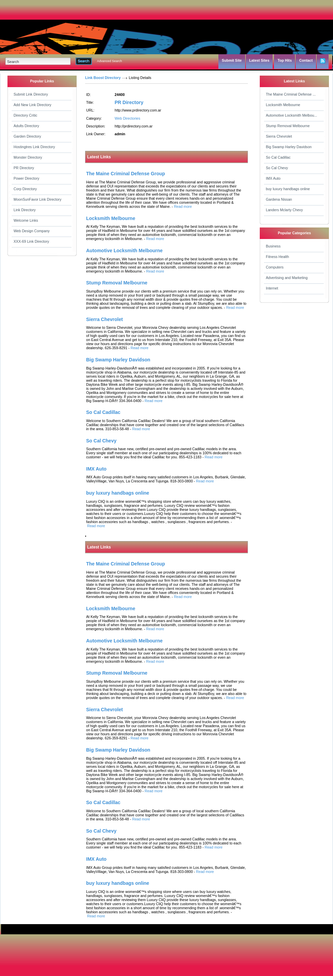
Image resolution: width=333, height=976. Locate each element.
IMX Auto (273, 178)
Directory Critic (25, 115)
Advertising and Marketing (287, 278)
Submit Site (232, 60)
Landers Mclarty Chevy (284, 210)
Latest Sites (259, 60)
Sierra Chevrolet (279, 136)
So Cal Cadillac (278, 157)
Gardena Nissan (279, 199)
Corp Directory (25, 189)
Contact (306, 60)
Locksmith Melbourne (283, 105)
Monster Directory (28, 157)
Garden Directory (27, 136)
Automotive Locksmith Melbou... (291, 115)
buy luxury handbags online (288, 189)
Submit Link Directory (31, 94)
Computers (274, 267)
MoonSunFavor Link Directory (37, 199)
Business (273, 246)
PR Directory (24, 168)
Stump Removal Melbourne (288, 126)
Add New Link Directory (32, 105)
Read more (183, 206)
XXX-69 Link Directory (31, 241)
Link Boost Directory (103, 78)
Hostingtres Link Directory (34, 147)
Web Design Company (32, 231)
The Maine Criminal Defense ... (291, 94)
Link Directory (25, 210)
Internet (272, 288)
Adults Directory (26, 126)
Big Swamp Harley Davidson (289, 147)
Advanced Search (109, 61)
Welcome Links (26, 220)
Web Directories (127, 118)
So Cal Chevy (277, 168)
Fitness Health (277, 257)
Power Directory (26, 178)
